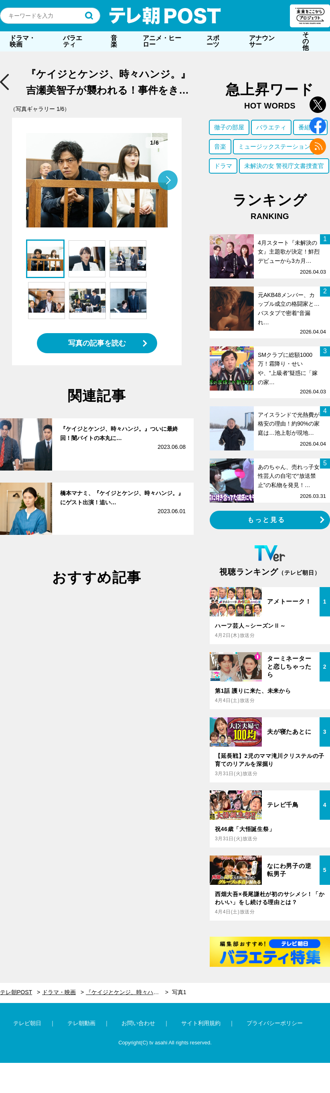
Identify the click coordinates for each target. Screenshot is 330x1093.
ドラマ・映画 (22, 41)
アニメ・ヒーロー (162, 41)
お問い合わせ (138, 1023)
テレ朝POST (165, 16)
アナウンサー (262, 41)
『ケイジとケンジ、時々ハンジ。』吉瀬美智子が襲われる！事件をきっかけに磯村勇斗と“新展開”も (127, 992)
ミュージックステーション (274, 146)
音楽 (114, 41)
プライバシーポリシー (275, 1023)
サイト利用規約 (201, 1023)
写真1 (179, 992)
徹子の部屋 (229, 127)
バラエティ (72, 41)
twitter (318, 104)
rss (318, 146)
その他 (305, 41)
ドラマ (223, 165)
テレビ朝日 (27, 1023)
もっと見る (266, 519)
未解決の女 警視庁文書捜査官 (284, 165)
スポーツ (213, 41)
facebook (318, 125)
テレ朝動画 (81, 1023)
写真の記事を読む (97, 343)
